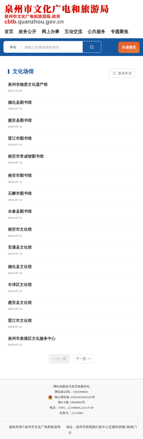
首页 (8, 31)
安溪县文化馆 (20, 247)
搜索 (92, 47)
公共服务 (96, 31)
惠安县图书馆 (20, 120)
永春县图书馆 (20, 211)
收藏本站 (84, 386)
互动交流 (73, 31)
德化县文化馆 (20, 267)
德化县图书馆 (20, 102)
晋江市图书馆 (20, 138)
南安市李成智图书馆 (26, 156)
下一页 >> (83, 359)
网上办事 (50, 31)
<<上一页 (59, 359)
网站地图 (59, 386)
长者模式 (129, 47)
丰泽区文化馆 (20, 284)
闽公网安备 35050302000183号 (71, 397)
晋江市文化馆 (20, 320)
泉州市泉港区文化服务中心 (31, 338)
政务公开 (27, 31)
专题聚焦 (119, 31)
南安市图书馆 (20, 175)
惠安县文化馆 (20, 302)
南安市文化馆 (20, 229)
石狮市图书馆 (20, 193)
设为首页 (71, 386)
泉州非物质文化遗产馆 (28, 84)
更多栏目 (122, 73)
